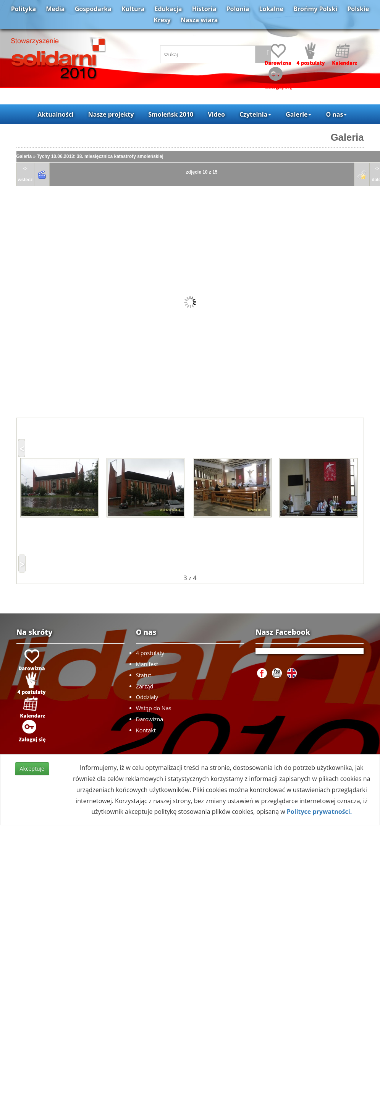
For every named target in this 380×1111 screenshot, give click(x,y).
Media (55, 9)
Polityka (23, 9)
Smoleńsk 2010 (170, 114)
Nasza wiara (199, 20)
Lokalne (271, 9)
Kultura (132, 9)
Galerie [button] (298, 114)
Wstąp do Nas (153, 708)
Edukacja (168, 9)
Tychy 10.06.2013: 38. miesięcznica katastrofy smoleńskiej (100, 156)
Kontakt (146, 730)
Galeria (347, 137)
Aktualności (55, 114)
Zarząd (145, 686)
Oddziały (147, 697)
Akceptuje (32, 768)
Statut (143, 675)
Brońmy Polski (315, 9)
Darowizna (149, 719)
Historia (204, 9)
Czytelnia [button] (255, 114)
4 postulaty (150, 653)
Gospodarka (93, 9)
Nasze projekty (111, 114)
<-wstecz (25, 174)
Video (216, 114)
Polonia (237, 9)
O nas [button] (336, 114)
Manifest (147, 664)
